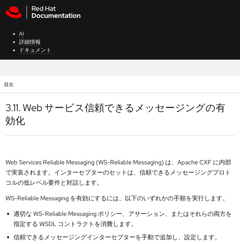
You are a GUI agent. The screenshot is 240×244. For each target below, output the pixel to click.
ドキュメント (35, 50)
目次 (10, 84)
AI (21, 33)
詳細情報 (30, 41)
